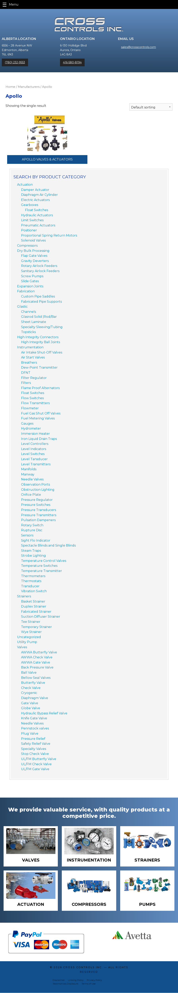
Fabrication (26, 291)
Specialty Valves (33, 749)
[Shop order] (150, 107)
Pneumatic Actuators (38, 225)
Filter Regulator (34, 378)
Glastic (22, 306)
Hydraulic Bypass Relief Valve (44, 713)
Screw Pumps (32, 276)
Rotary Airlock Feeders (39, 266)
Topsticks (28, 332)
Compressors (27, 245)
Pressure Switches (35, 505)
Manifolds (28, 469)
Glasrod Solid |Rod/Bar (39, 317)
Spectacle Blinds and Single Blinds (48, 545)
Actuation (25, 184)
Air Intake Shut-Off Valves (41, 352)
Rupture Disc (31, 530)
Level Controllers (34, 444)
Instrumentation (30, 347)
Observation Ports (35, 484)
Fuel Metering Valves (38, 418)
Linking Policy (75, 980)
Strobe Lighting (33, 555)
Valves (22, 647)
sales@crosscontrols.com (138, 47)
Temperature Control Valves (43, 561)
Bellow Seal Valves (35, 678)
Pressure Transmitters (38, 515)
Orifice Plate (31, 494)
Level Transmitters (35, 464)
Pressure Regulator (37, 500)
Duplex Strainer (33, 606)
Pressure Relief (33, 739)
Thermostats (31, 581)
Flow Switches (32, 398)
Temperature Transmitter (41, 571)
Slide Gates (30, 281)
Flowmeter (30, 408)
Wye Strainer (31, 632)
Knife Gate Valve (34, 718)
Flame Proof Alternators (40, 388)
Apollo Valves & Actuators (47, 159)
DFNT (25, 373)
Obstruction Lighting (37, 490)
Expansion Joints (30, 286)
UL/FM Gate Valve (35, 769)
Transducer (30, 586)
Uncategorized (29, 637)
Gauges (27, 423)
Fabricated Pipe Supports (41, 301)
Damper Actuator (35, 190)
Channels (28, 312)
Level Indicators (33, 449)
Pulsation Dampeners (38, 520)
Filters (26, 383)
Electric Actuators (35, 200)
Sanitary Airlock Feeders (40, 271)
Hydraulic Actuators (37, 215)
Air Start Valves (33, 357)
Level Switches (32, 454)
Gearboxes (29, 205)
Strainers (24, 596)
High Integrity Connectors (37, 337)
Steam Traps (31, 551)
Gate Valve (29, 703)
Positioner (29, 230)
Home (10, 87)
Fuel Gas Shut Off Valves (40, 413)
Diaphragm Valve (34, 698)
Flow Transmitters (35, 403)
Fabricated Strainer (36, 611)
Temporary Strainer (36, 627)
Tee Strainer (30, 622)
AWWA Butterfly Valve (39, 652)
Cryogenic (29, 693)
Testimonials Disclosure (65, 984)
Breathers (29, 362)
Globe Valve (30, 708)
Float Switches (36, 210)
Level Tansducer (34, 459)
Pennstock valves (35, 728)
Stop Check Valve (35, 754)
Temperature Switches (39, 566)
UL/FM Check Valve (36, 764)
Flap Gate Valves (34, 256)
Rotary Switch (32, 525)
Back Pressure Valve (37, 667)
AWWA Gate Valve (35, 662)
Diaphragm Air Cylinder (39, 195)
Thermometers (33, 576)
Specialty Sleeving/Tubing (42, 327)
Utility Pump (27, 642)
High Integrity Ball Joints (40, 342)
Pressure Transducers (38, 510)
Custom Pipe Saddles (38, 296)
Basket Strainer (33, 601)
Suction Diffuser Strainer (40, 616)
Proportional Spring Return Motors (49, 235)
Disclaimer (59, 980)
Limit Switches (32, 220)
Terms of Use (88, 984)
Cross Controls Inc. (83, 967)
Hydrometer (31, 428)
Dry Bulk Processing (33, 251)
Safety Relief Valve (35, 744)
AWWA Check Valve (36, 657)
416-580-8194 (72, 62)
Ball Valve (29, 672)
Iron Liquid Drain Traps (39, 439)
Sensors (27, 535)
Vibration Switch (34, 591)
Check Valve (31, 688)
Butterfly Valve (33, 683)
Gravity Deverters (35, 261)
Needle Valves (32, 479)
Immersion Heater (35, 434)
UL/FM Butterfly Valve (38, 759)
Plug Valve (29, 733)
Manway (27, 474)
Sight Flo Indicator (35, 540)
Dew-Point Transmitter (39, 367)
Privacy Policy (94, 980)
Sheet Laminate (33, 322)
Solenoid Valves (33, 240)
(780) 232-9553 (15, 62)
